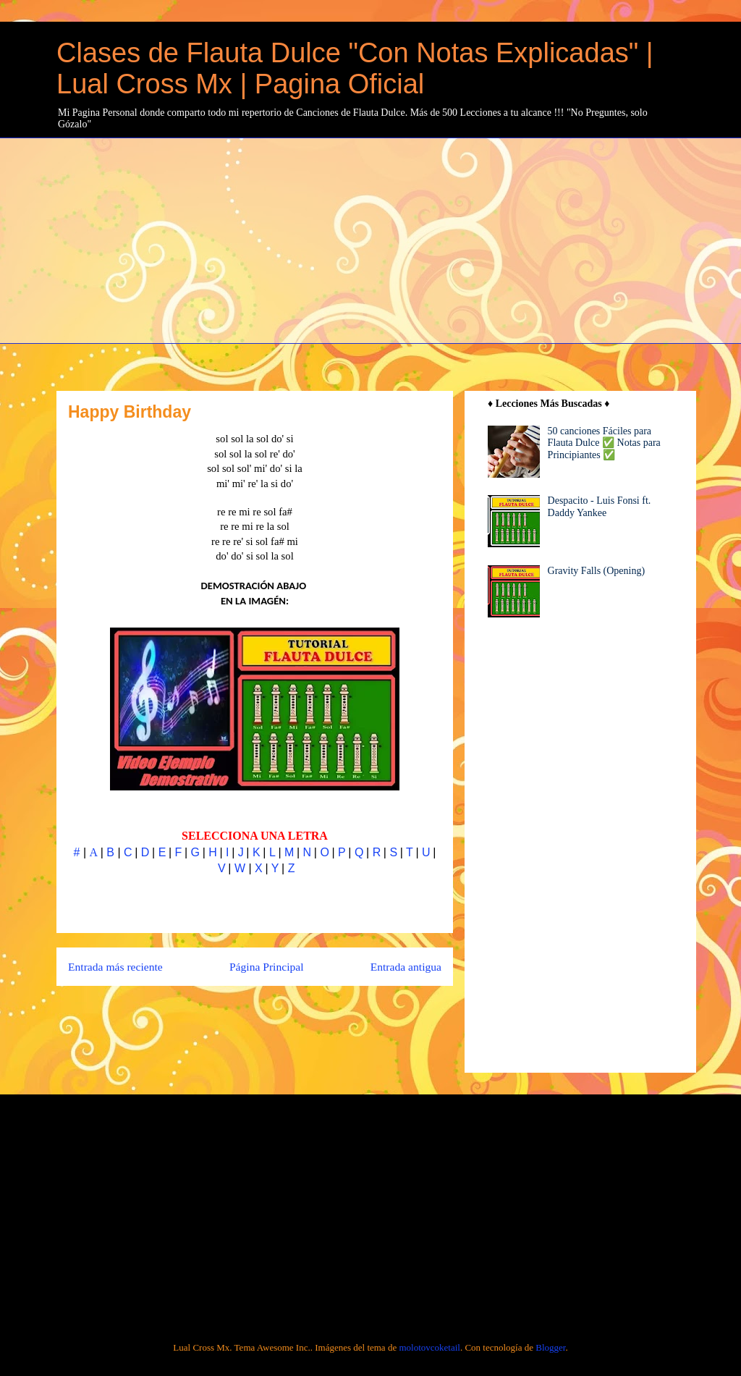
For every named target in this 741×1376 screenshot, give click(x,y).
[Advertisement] (398, 239)
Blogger (550, 1347)
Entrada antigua (405, 967)
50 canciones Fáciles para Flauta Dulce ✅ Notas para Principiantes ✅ (604, 443)
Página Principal (266, 967)
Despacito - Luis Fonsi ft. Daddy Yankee (599, 506)
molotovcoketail (429, 1347)
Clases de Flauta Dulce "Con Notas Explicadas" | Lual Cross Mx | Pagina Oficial (354, 68)
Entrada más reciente (115, 967)
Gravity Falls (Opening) (596, 570)
